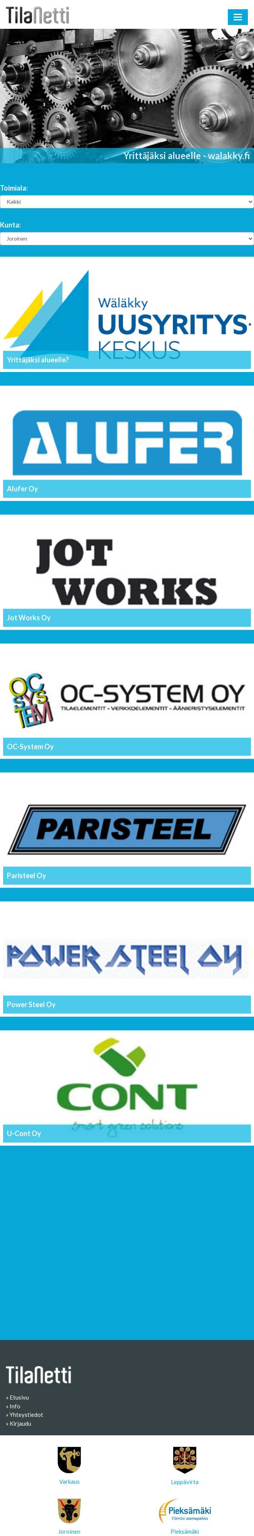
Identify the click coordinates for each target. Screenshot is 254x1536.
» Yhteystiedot (24, 1414)
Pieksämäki (185, 1517)
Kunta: (10, 225)
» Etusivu (17, 1397)
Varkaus (69, 1466)
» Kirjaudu (18, 1423)
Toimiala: (14, 188)
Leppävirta (185, 1466)
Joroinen (69, 1517)
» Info (13, 1406)
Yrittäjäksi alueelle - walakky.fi (187, 155)
